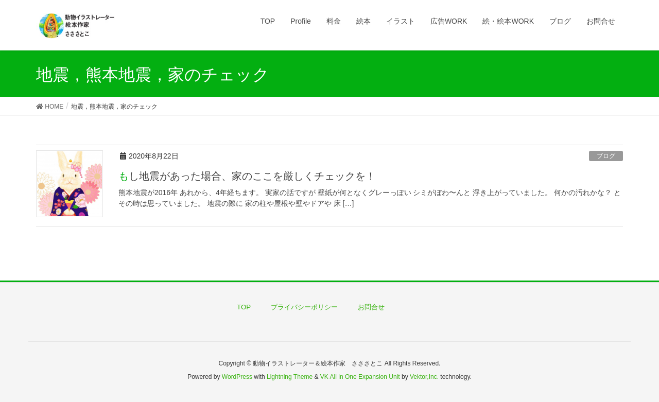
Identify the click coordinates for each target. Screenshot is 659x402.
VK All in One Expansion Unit (360, 376)
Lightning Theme (290, 376)
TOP (244, 307)
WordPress (237, 376)
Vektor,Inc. (424, 376)
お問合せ (371, 307)
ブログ (606, 156)
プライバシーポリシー (304, 307)
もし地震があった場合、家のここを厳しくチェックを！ (247, 176)
